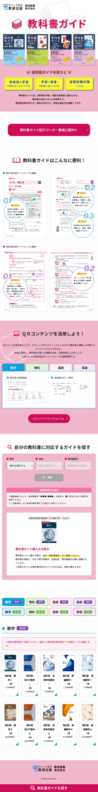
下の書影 (45, 504)
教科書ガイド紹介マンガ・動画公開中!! (48, 129)
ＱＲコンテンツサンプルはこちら (48, 419)
